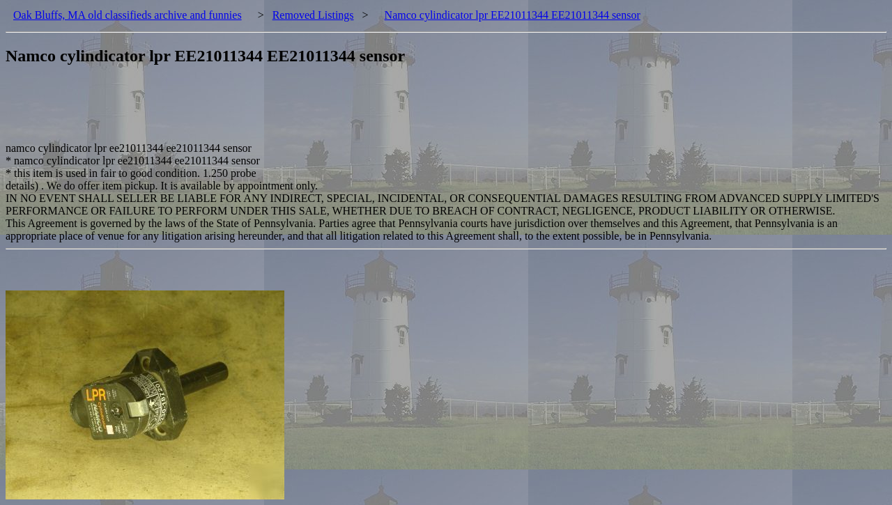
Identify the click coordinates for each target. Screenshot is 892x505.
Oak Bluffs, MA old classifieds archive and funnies (127, 15)
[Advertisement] (259, 110)
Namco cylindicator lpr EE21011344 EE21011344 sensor (512, 15)
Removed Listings (313, 15)
